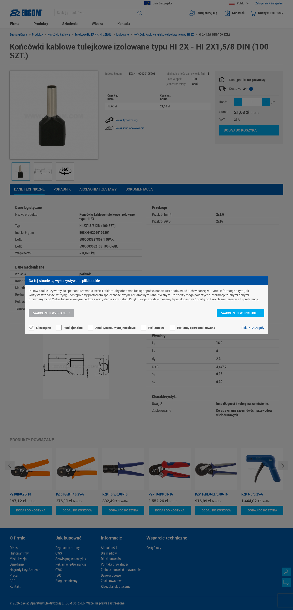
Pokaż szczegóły (252, 328)
